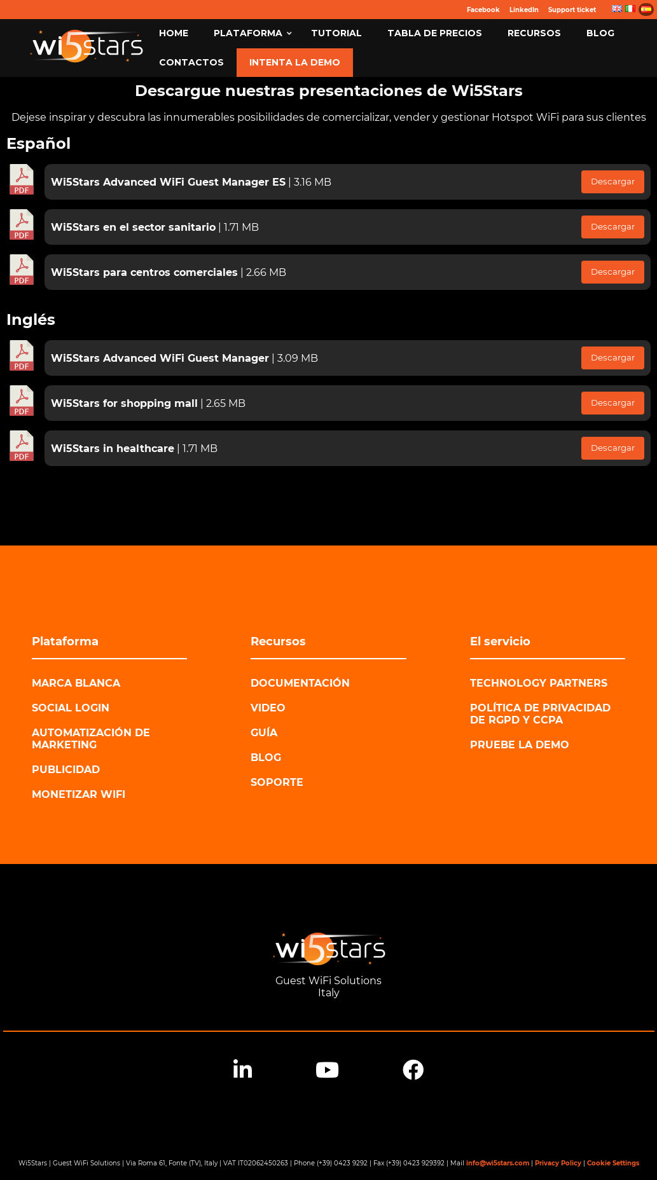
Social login (70, 708)
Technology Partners (538, 683)
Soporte (277, 782)
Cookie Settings (613, 1163)
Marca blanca (76, 683)
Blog (266, 757)
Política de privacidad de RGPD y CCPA (540, 714)
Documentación (300, 683)
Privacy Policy (558, 1163)
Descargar (613, 181)
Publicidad (66, 770)
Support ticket (572, 10)
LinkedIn (524, 10)
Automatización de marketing (91, 739)
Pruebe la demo (519, 745)
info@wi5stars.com (497, 1163)
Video (268, 708)
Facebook (483, 10)
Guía (264, 733)
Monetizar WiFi (78, 794)
